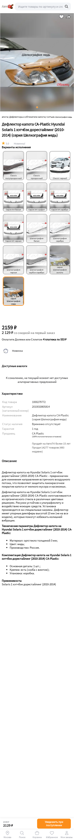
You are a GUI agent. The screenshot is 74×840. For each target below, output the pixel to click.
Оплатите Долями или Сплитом (34, 339)
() (46, 436)
